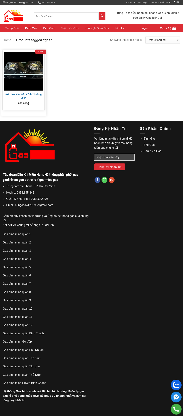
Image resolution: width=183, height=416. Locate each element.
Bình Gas (31, 28)
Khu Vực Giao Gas (97, 28)
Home (7, 40)
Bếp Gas (49, 28)
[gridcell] (46, 195)
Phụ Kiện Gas (70, 28)
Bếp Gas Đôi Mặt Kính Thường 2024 (23, 96)
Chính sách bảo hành (160, 2)
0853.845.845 (46, 2)
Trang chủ (12, 28)
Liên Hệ (120, 28)
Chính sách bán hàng (136, 2)
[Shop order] (162, 40)
